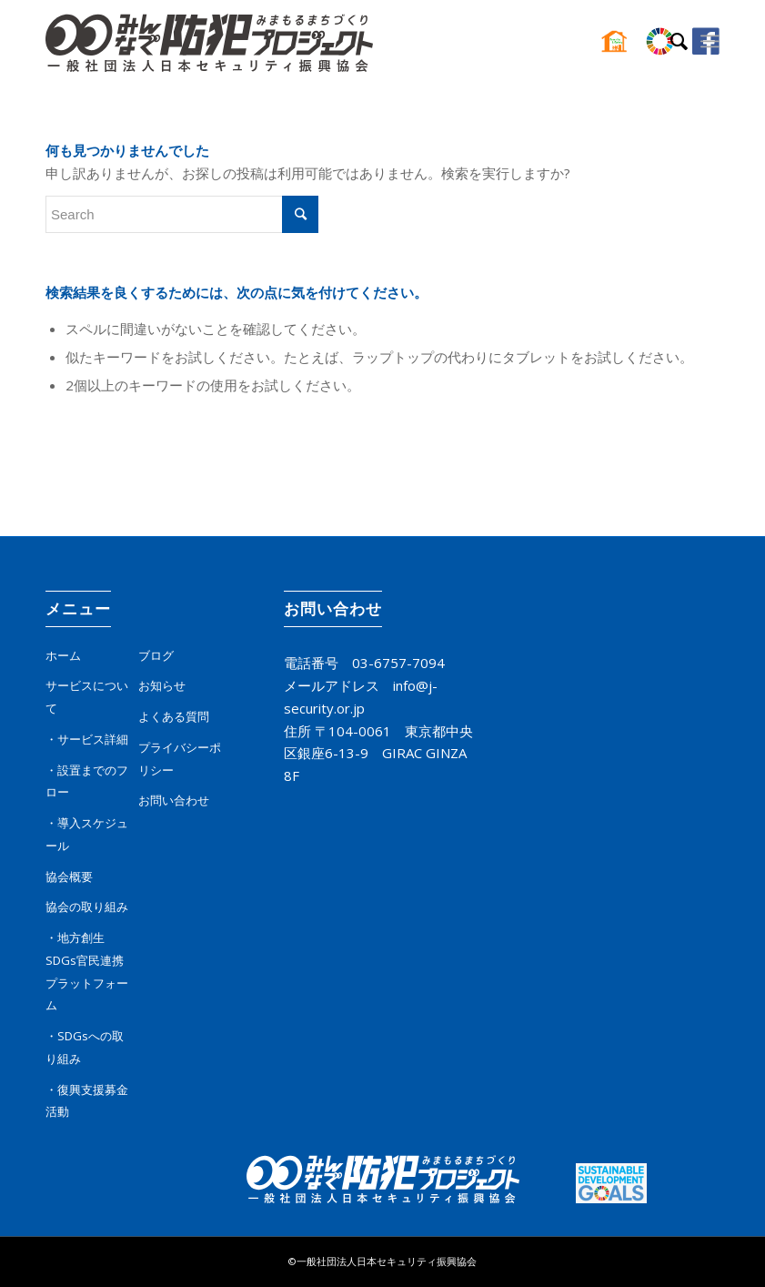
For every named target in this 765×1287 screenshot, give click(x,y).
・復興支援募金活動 (86, 1100)
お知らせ (162, 685)
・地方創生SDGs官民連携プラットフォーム (86, 971)
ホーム (63, 655)
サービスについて (86, 696)
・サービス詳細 (86, 739)
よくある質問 (173, 716)
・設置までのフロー (86, 781)
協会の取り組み (86, 906)
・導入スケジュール (86, 834)
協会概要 (69, 876)
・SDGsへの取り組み (84, 1047)
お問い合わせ (173, 800)
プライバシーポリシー (179, 758)
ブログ (156, 655)
